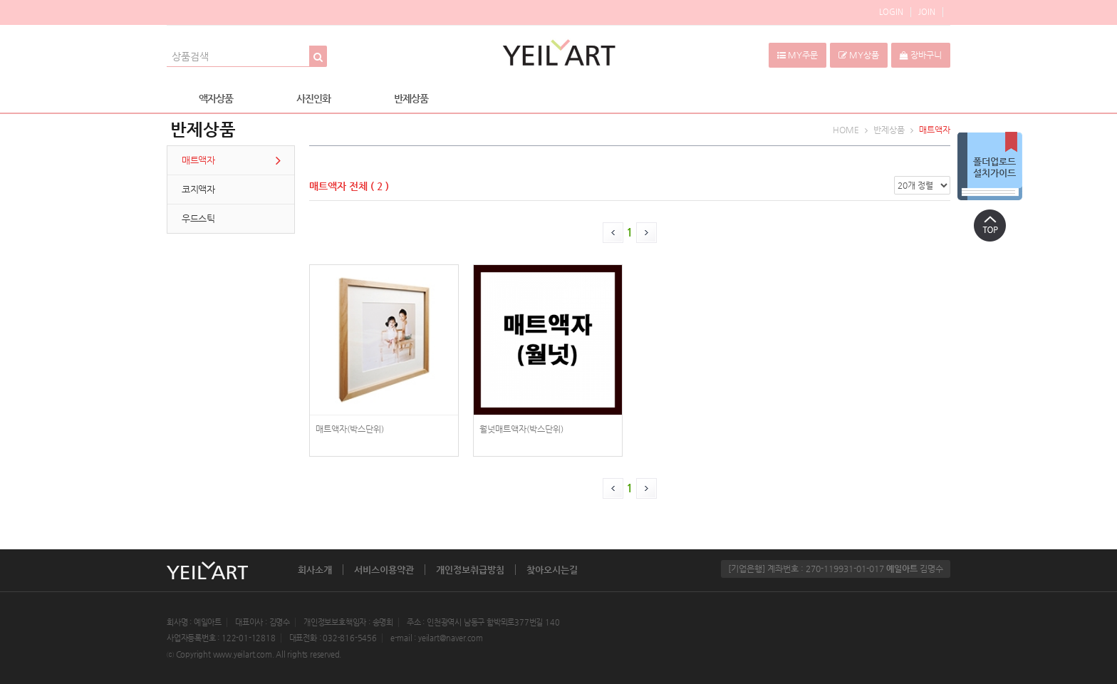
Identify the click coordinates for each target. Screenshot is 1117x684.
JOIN (926, 11)
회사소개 (315, 569)
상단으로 (989, 225)
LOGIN (891, 11)
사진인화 (313, 98)
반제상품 (411, 98)
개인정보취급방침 (470, 569)
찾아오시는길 (552, 569)
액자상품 (216, 98)
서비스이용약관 (384, 569)
